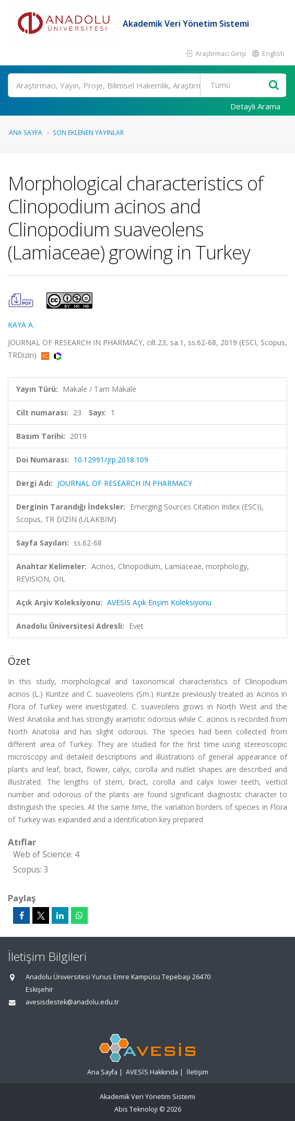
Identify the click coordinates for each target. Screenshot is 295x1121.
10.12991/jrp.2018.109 (111, 460)
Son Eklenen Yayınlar (88, 132)
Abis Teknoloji (136, 1109)
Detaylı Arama (255, 106)
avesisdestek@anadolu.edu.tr (72, 1002)
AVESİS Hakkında (152, 1072)
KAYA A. (21, 325)
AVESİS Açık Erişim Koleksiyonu (159, 602)
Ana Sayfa (25, 132)
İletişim (197, 1072)
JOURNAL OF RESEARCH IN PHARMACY (124, 483)
